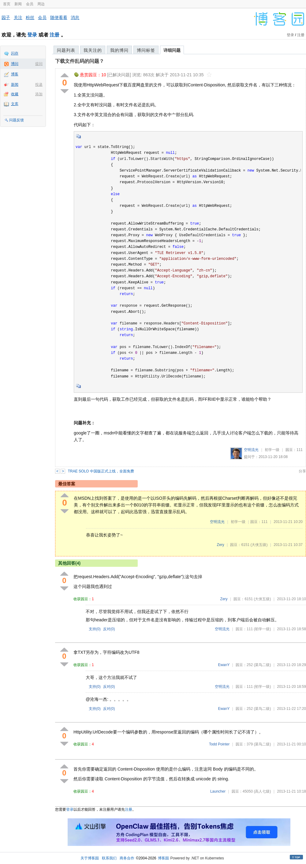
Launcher (218, 791)
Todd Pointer (219, 744)
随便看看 (58, 17)
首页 (6, 4)
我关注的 (93, 50)
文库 (14, 104)
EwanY (224, 665)
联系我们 (109, 858)
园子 (6, 17)
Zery (220, 545)
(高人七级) (262, 791)
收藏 (14, 94)
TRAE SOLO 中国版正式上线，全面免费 (101, 471)
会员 (29, 4)
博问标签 (146, 50)
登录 (32, 34)
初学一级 (272, 450)
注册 (54, 34)
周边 (41, 4)
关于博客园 (89, 858)
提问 (39, 64)
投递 (39, 84)
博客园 (163, 858)
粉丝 (30, 17)
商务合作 (127, 858)
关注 (18, 17)
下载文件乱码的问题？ (79, 61)
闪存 (14, 53)
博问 (14, 64)
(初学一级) (262, 629)
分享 (302, 471)
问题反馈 (16, 120)
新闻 (18, 4)
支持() (95, 629)
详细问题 (172, 50)
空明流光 (251, 450)
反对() (109, 629)
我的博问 (119, 50)
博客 (14, 74)
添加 (39, 94)
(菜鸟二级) (262, 665)
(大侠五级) (258, 545)
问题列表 (66, 50)
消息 (75, 17)
